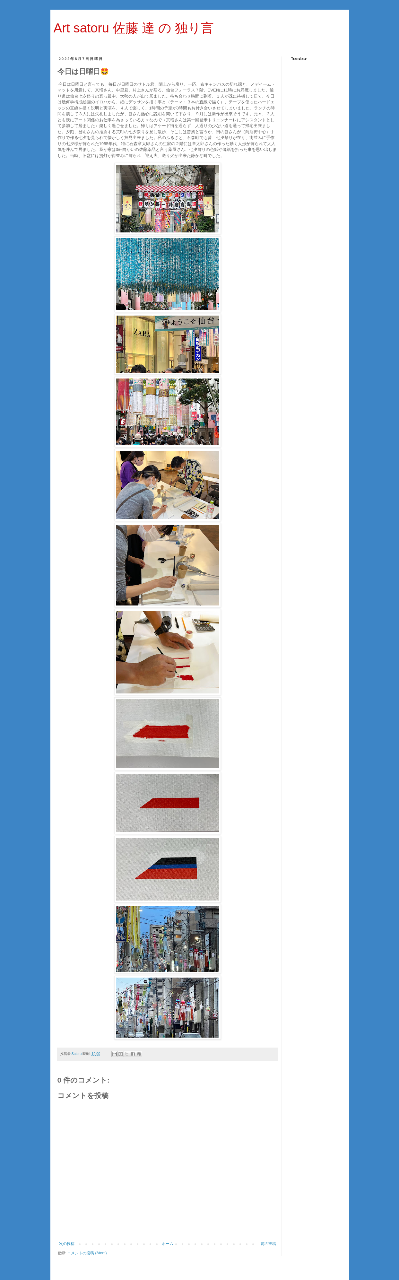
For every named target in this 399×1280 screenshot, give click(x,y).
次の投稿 (66, 1243)
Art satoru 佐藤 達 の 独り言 (134, 28)
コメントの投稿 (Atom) (87, 1253)
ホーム (167, 1243)
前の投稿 (268, 1243)
